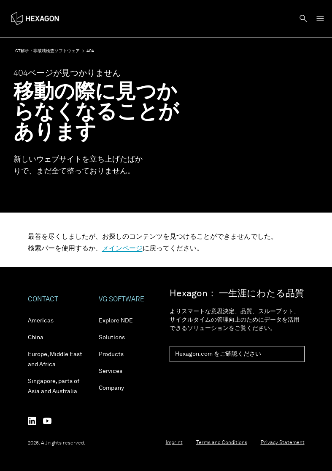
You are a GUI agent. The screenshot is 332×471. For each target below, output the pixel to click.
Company (111, 388)
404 (90, 51)
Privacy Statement (283, 442)
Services (110, 371)
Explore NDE (116, 321)
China (35, 338)
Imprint (174, 442)
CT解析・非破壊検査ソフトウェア (47, 51)
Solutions (112, 338)
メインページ (122, 248)
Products (111, 354)
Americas (41, 321)
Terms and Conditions (221, 442)
